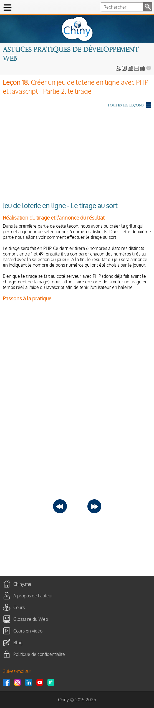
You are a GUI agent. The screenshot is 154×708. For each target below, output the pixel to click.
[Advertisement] (77, 154)
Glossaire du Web (30, 619)
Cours (19, 607)
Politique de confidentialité (39, 654)
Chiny (63, 699)
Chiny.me (22, 584)
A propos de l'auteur (33, 595)
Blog (17, 642)
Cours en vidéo (27, 630)
